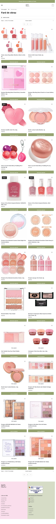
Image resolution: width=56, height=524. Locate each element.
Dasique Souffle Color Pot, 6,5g (9, 129)
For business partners (6, 505)
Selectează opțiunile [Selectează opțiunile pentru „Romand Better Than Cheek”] (13, 320)
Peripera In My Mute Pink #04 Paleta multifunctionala (37, 425)
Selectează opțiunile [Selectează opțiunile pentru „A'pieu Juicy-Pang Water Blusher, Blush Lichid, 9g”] (13, 61)
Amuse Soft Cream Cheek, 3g (35, 55)
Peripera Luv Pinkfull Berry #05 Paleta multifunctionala (11, 462)
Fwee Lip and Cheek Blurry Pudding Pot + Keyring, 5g (12, 166)
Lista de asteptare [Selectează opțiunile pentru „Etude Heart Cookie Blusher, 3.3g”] (14, 393)
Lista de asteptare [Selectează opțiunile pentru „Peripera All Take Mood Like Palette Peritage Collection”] (41, 393)
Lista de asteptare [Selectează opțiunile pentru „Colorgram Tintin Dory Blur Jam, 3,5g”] (41, 355)
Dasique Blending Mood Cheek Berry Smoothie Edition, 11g (13, 93)
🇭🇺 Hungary (31, 500)
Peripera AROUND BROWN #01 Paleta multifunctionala (11, 425)
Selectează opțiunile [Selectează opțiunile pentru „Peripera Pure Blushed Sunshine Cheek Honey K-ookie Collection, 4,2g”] (40, 246)
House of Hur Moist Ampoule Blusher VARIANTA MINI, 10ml (13, 203)
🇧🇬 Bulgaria (31, 501)
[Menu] (3, 5)
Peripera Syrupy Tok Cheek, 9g (36, 278)
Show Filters (5, 17)
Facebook (31, 508)
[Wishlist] (25, 30)
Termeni (3, 511)
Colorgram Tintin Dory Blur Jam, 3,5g (37, 351)
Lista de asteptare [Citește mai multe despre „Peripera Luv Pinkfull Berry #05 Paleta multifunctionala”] (14, 468)
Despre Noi (3, 500)
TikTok (30, 512)
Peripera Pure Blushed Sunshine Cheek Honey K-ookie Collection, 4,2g (40, 241)
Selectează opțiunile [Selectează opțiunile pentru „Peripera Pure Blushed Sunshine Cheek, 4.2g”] (13, 282)
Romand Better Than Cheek (8, 313)
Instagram (31, 510)
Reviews (3, 501)
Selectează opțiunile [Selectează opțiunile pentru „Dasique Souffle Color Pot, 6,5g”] (13, 134)
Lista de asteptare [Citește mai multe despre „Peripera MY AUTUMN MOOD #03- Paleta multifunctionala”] (41, 468)
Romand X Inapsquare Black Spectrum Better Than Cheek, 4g (39, 314)
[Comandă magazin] (39, 20)
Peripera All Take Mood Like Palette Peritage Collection (39, 387)
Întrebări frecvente (5, 507)
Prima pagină (4, 9)
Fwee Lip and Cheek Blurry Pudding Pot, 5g (39, 165)
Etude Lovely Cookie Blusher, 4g (36, 129)
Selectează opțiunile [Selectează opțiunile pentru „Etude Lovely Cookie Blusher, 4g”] (40, 134)
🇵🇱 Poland (31, 498)
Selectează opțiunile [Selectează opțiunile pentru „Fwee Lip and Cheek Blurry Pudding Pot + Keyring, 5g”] (13, 172)
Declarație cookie (5, 515)
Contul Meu (3, 498)
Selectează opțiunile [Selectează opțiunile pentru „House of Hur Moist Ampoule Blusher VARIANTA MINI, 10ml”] (13, 209)
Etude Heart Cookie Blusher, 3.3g (9, 387)
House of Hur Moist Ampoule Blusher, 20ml (39, 203)
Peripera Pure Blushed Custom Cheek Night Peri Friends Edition (13, 241)
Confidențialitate (5, 513)
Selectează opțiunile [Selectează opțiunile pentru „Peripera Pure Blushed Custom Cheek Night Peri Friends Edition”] (13, 246)
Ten (8, 9)
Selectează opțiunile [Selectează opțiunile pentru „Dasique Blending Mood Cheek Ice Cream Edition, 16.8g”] (40, 98)
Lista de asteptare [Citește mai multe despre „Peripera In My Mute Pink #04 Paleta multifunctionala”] (41, 430)
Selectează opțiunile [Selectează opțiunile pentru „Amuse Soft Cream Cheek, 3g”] (40, 61)
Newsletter (31, 514)
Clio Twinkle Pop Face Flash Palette (10, 351)
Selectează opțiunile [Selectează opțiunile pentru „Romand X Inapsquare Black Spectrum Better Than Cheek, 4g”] (40, 320)
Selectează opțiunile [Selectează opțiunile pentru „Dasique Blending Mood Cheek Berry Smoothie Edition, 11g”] (13, 98)
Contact (3, 503)
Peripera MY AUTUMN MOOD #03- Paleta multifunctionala (38, 462)
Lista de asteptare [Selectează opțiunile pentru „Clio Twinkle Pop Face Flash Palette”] (14, 355)
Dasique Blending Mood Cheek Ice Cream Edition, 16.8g (41, 93)
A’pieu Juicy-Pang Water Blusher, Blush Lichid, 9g (13, 55)
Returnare (3, 509)
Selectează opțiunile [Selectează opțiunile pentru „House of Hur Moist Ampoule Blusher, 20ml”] (40, 209)
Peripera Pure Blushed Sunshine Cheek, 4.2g (12, 278)
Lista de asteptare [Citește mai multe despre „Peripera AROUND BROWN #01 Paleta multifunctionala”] (14, 430)
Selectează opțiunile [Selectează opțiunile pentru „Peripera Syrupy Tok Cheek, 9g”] (40, 282)
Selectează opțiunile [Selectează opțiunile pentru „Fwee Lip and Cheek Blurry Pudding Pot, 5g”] (40, 172)
